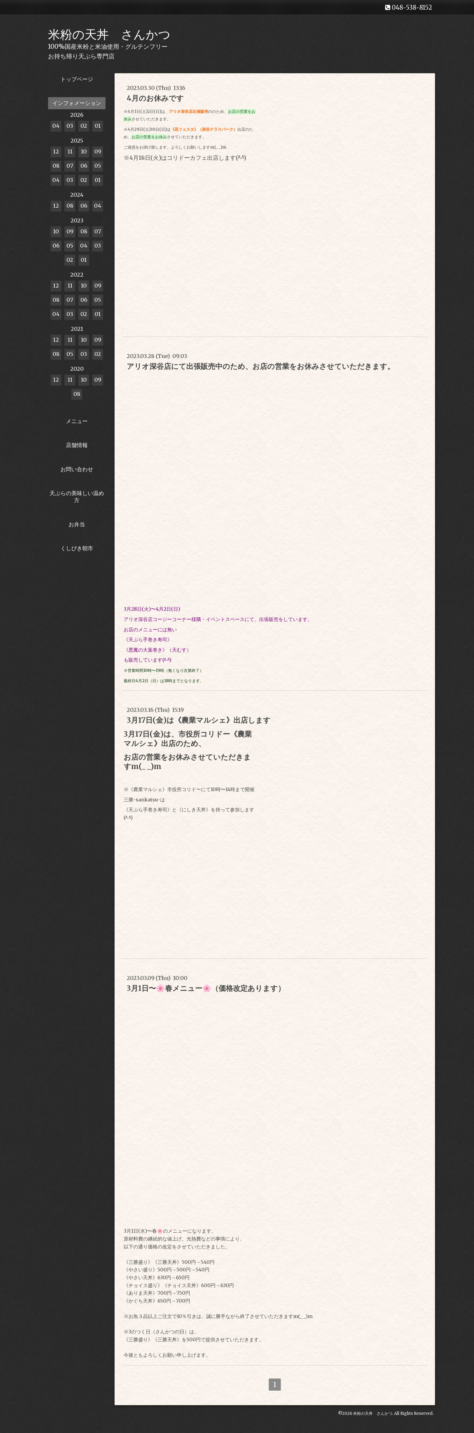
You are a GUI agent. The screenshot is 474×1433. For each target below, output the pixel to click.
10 (84, 151)
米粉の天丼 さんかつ (109, 34)
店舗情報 (77, 445)
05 (97, 165)
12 (56, 151)
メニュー (77, 421)
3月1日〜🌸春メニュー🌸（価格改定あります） (206, 988)
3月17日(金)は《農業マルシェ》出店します (199, 720)
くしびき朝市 (76, 548)
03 (70, 125)
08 (56, 165)
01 (98, 125)
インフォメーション (76, 103)
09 (97, 151)
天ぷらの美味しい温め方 (77, 497)
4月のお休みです (155, 98)
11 (70, 151)
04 (56, 125)
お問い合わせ (76, 469)
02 (83, 125)
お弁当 (77, 524)
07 (70, 165)
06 (83, 165)
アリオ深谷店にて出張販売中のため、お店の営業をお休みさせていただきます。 (260, 366)
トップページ (76, 79)
